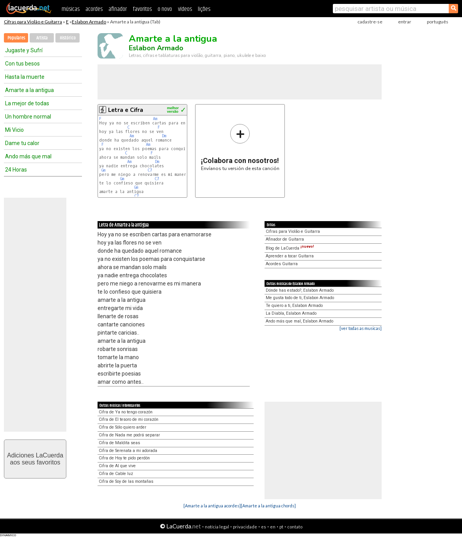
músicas (71, 9)
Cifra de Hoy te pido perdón (124, 458)
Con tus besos (22, 63)
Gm (103, 170)
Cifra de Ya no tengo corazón (126, 412)
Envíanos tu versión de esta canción (240, 147)
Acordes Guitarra (282, 263)
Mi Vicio (14, 130)
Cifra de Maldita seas (119, 442)
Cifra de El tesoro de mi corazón (128, 419)
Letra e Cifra (125, 110)
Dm (164, 135)
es (263, 526)
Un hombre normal (28, 116)
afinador (117, 9)
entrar (404, 22)
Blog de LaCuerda (290, 248)
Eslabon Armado (89, 22)
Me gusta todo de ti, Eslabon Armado (300, 297)
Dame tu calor (22, 143)
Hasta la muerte (24, 77)
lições (204, 9)
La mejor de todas (27, 103)
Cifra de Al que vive (117, 465)
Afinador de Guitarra (285, 239)
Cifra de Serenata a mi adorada (128, 450)
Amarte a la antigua (29, 90)
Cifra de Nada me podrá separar (129, 435)
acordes (94, 9)
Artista (42, 38)
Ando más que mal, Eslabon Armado (299, 321)
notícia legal (217, 526)
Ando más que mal (28, 156)
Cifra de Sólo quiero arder (122, 427)
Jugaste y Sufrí (24, 50)
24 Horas (16, 170)
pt (281, 526)
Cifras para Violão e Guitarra (33, 22)
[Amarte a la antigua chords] (268, 505)
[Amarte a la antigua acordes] (212, 505)
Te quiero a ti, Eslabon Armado (294, 305)
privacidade (245, 526)
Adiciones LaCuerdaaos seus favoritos (35, 459)
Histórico (68, 38)
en (272, 526)
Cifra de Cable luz (116, 473)
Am (155, 118)
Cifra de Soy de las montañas (126, 481)
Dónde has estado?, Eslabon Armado (300, 290)
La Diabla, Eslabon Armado (291, 313)
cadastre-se (369, 22)
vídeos (185, 9)
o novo (165, 9)
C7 (149, 170)
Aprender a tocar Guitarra (290, 256)
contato (294, 526)
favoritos (142, 9)
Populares (16, 38)
